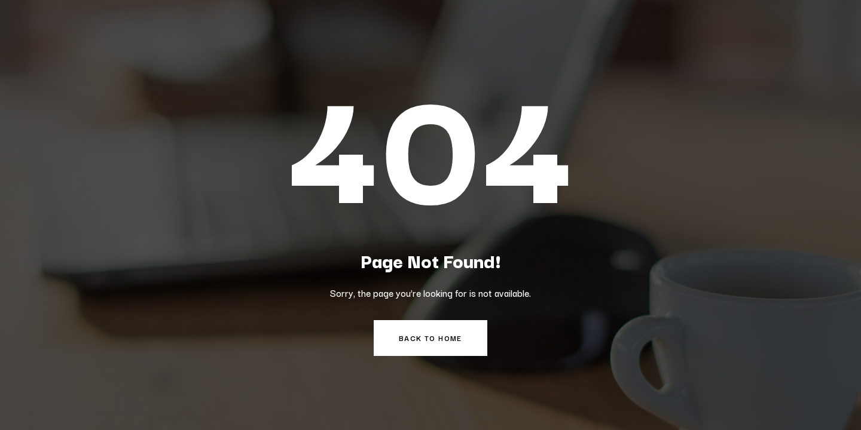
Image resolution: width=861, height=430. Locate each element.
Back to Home (430, 337)
